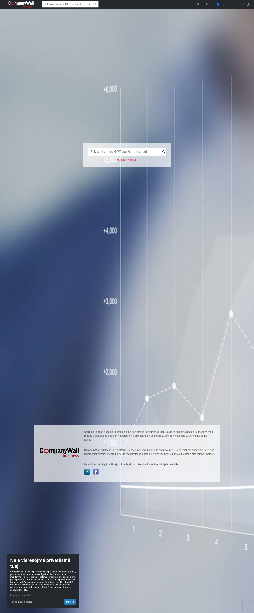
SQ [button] (199, 4)
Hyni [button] (221, 4)
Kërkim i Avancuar (127, 159)
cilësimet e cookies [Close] (22, 601)
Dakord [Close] (70, 601)
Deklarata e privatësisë (21, 595)
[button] (236, 4)
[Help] (248, 4)
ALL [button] (208, 4)
